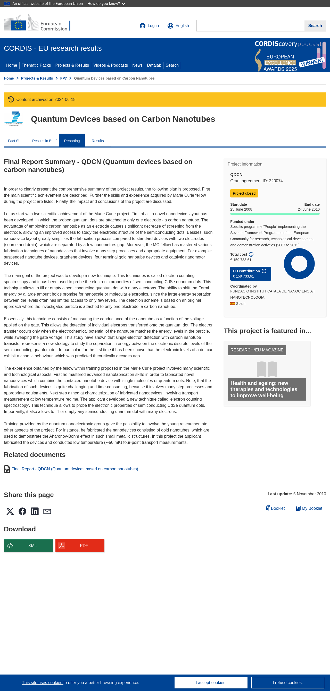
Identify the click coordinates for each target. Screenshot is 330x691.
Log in (149, 26)
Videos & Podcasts (110, 65)
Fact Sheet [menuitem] (17, 141)
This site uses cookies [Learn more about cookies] (42, 682)
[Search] (315, 25)
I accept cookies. (211, 682)
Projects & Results (72, 65)
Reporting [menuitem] (72, 141)
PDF (84, 545)
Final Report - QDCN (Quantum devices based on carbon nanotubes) (75, 469)
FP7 (63, 78)
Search (172, 65)
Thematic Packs (36, 65)
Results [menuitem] (98, 141)
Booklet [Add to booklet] (275, 508)
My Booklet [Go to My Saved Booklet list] (309, 508)
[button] (178, 26)
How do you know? (106, 3)
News (137, 65)
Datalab (154, 65)
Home (11, 65)
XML (32, 545)
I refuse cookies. (288, 682)
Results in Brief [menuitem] (44, 141)
